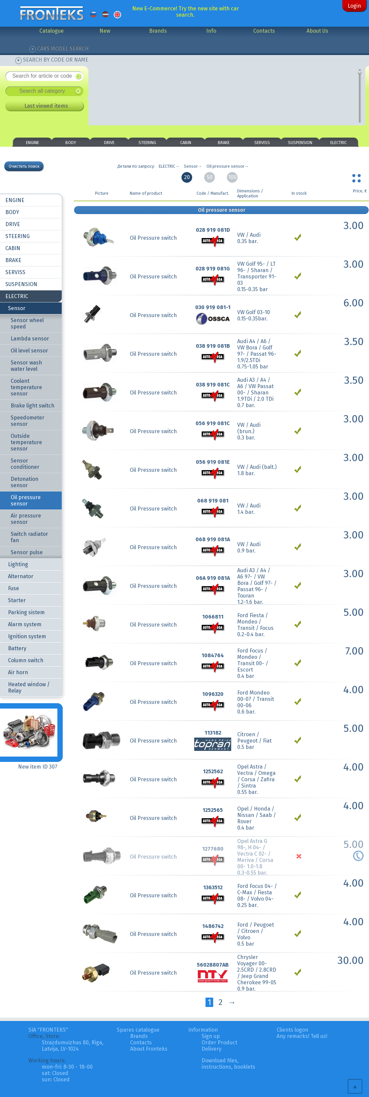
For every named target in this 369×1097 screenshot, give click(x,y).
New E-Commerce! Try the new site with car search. (185, 11)
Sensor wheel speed (27, 323)
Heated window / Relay (29, 687)
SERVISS (262, 142)
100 (232, 177)
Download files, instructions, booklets (228, 1063)
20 (187, 177)
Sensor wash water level (26, 365)
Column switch (25, 660)
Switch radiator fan (29, 537)
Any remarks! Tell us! (302, 1036)
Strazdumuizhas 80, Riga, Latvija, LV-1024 (72, 1045)
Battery (17, 648)
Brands (158, 31)
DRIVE (109, 142)
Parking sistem (26, 612)
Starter (17, 600)
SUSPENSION (300, 142)
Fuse (13, 588)
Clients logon (292, 1030)
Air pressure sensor (26, 518)
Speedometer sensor (27, 420)
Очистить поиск (24, 166)
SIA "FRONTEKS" (48, 1030)
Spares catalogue (138, 1030)
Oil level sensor (29, 350)
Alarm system (24, 624)
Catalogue (51, 31)
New (104, 31)
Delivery (212, 1049)
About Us (317, 31)
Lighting (18, 564)
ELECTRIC (338, 142)
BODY (70, 142)
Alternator (20, 576)
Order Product (219, 1042)
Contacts (264, 31)
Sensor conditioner (25, 463)
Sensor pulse (27, 552)
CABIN (185, 142)
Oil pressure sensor (26, 500)
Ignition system (27, 636)
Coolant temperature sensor (26, 387)
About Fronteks (148, 1049)
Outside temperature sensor (26, 442)
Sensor (16, 308)
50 (210, 177)
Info (211, 31)
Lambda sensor (30, 338)
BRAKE (224, 142)
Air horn (18, 672)
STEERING (147, 142)
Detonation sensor (24, 482)
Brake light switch (32, 405)
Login (354, 6)
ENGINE (32, 142)
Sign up (211, 1036)
